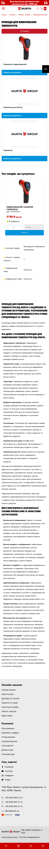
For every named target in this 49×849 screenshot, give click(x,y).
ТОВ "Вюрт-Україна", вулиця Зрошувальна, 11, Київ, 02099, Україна (24, 789)
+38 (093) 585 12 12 (14, 797)
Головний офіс (8, 754)
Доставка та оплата (10, 698)
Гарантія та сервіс (10, 703)
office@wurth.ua (12, 811)
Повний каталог (9, 690)
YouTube (9, 771)
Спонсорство (7, 745)
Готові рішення (8, 737)
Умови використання (10, 837)
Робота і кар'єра (9, 711)
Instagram (9, 775)
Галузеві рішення (9, 741)
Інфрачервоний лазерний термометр (24, 209)
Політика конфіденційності (29, 837)
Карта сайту (7, 716)
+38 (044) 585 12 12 (14, 806)
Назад (4, 15)
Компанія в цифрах (10, 733)
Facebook (9, 767)
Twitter (8, 780)
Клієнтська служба (10, 707)
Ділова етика (7, 750)
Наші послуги (8, 694)
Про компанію (8, 728)
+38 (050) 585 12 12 (14, 802)
